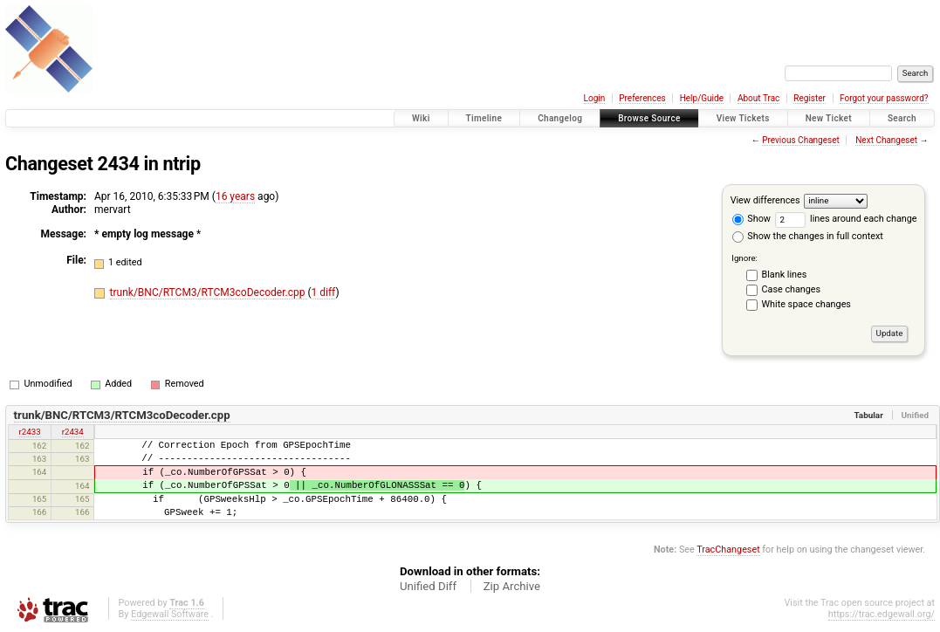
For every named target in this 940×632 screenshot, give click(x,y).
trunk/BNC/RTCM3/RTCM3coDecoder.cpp (209, 292)
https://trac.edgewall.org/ (881, 614)
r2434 (73, 431)
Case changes (791, 289)
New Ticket (829, 118)
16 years (235, 196)
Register (809, 98)
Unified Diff (428, 586)
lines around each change (846, 218)
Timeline (484, 118)
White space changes (806, 304)
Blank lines (784, 274)
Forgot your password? (884, 98)
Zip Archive (512, 586)
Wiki (421, 118)
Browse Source (649, 118)
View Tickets (743, 118)
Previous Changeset (801, 140)
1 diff (324, 292)
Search (902, 118)
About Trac (758, 98)
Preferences (642, 98)
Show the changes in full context (807, 236)
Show (751, 218)
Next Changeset (886, 140)
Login (595, 98)
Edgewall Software (170, 614)
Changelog (560, 118)
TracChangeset (727, 549)
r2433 (30, 431)
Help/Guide (702, 98)
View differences (765, 200)
